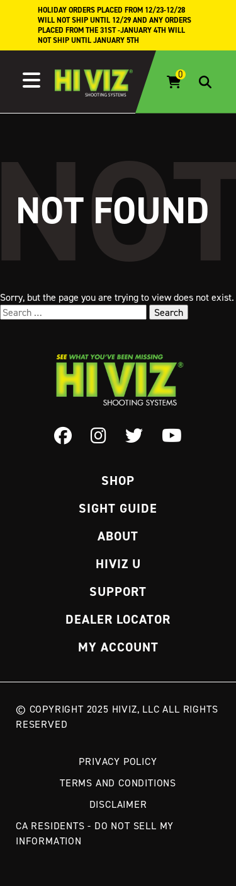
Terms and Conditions (118, 782)
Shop (118, 480)
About (118, 536)
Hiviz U (118, 564)
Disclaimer (118, 804)
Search (168, 312)
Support (118, 591)
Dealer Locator (118, 619)
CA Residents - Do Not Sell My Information (95, 833)
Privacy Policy (118, 761)
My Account (118, 647)
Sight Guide (118, 508)
